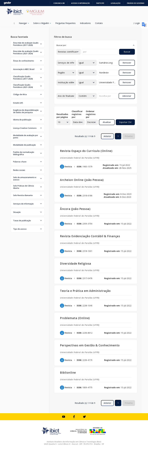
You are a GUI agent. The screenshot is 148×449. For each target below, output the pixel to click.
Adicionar (126, 96)
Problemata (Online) (75, 318)
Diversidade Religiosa (75, 263)
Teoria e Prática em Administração (85, 291)
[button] (28, 43)
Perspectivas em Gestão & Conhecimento (90, 345)
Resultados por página (62, 115)
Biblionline (68, 372)
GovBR (7, 3)
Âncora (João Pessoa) (75, 209)
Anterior (107, 136)
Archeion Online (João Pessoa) (82, 180)
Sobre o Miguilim (42, 23)
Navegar (24, 23)
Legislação (115, 3)
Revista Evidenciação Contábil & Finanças (90, 236)
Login (137, 23)
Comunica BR (59, 3)
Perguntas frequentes (65, 23)
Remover (127, 62)
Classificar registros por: (77, 114)
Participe (100, 3)
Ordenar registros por (91, 114)
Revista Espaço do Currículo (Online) (86, 151)
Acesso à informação (80, 3)
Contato (99, 23)
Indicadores (85, 23)
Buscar (127, 51)
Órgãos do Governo (135, 3)
